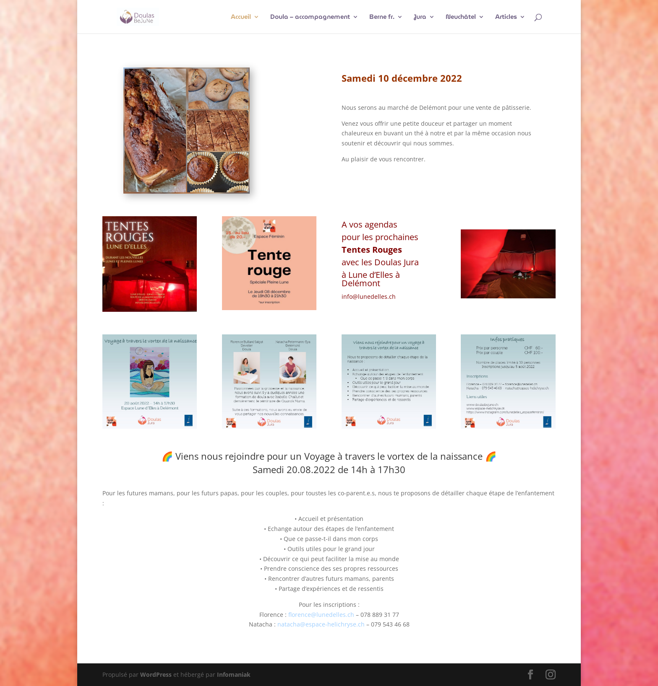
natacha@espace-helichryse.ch (321, 624)
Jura (420, 18)
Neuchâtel (461, 18)
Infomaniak (234, 674)
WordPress (156, 674)
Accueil (241, 18)
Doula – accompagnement (310, 18)
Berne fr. (381, 18)
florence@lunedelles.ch (321, 615)
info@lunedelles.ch (369, 296)
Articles (506, 18)
